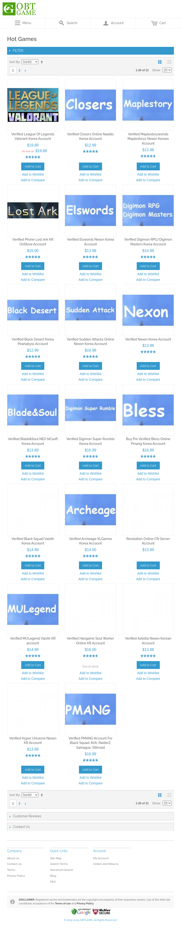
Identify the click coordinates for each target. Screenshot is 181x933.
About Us (13, 858)
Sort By (14, 62)
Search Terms (59, 864)
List (168, 62)
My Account (101, 858)
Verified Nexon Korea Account (148, 339)
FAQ (53, 881)
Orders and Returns (105, 864)
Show (156, 70)
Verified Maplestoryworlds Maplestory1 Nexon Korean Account (148, 138)
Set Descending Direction (42, 62)
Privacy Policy (16, 875)
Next (25, 70)
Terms (11, 869)
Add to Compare (33, 180)
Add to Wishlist (33, 174)
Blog (53, 875)
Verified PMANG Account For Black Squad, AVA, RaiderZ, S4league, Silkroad (91, 742)
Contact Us (14, 864)
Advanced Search (61, 869)
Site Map (56, 858)
